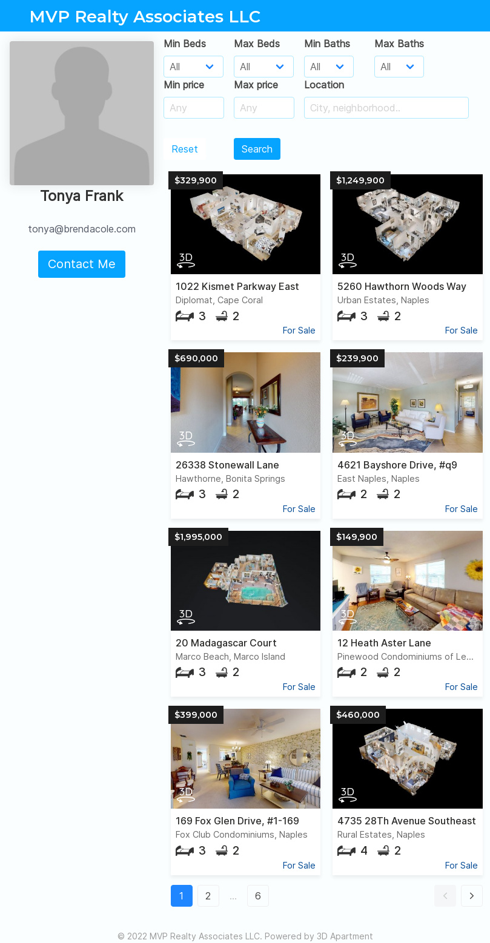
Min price (184, 85)
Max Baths (399, 44)
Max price (256, 85)
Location (324, 85)
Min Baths (327, 44)
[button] (445, 896)
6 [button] (258, 896)
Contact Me (82, 264)
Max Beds (257, 44)
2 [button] (208, 896)
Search (257, 149)
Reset (184, 149)
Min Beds (185, 44)
